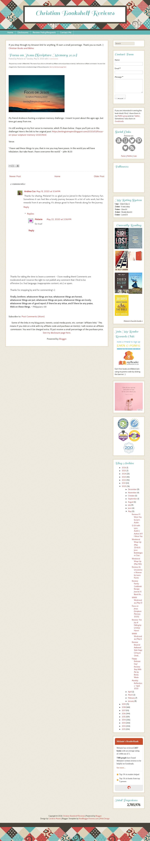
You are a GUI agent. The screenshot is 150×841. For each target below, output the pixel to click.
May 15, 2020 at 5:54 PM (48, 191)
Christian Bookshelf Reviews (75, 13)
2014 (124, 720)
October (131, 496)
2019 (124, 704)
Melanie (38, 219)
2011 (123, 729)
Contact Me (65, 32)
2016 (124, 714)
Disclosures (22, 32)
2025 (124, 471)
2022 (124, 480)
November (132, 493)
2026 (124, 468)
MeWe (129, 156)
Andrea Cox (30, 191)
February (131, 698)
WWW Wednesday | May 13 (137, 600)
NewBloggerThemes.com (89, 819)
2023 (124, 477)
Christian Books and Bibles (21, 48)
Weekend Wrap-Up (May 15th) (137, 561)
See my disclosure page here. (57, 67)
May (129, 511)
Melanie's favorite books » (133, 321)
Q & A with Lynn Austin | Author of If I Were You (137, 531)
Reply (26, 207)
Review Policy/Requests (44, 32)
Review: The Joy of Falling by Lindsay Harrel (137, 625)
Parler (123, 156)
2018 (124, 707)
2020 (124, 486)
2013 (124, 723)
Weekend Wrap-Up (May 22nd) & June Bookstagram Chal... (137, 547)
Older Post (99, 176)
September (132, 499)
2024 (124, 474)
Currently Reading (128, 225)
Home (10, 32)
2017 (123, 710)
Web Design (105, 819)
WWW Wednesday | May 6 (137, 636)
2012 (124, 726)
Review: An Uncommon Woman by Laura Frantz (137, 572)
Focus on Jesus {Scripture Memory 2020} (43, 55)
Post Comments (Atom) (33, 316)
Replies (30, 213)
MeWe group (122, 116)
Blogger (62, 339)
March (130, 695)
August (130, 502)
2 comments (53, 59)
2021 (124, 483)
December (132, 489)
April (130, 692)
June (130, 508)
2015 (124, 717)
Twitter (137, 116)
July (129, 505)
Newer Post (15, 176)
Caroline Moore (55, 819)
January (131, 701)
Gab (135, 156)
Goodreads (119, 121)
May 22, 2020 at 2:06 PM (59, 219)
